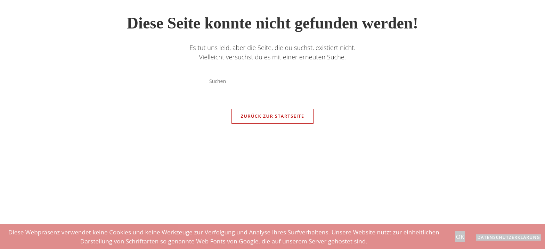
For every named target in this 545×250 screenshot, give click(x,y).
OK (460, 237)
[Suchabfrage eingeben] (272, 81)
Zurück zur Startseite (272, 116)
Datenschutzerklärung (508, 237)
